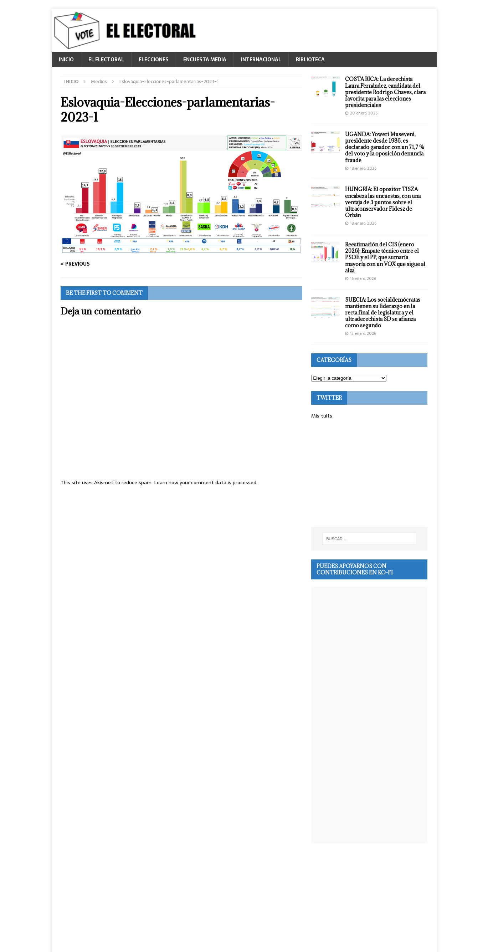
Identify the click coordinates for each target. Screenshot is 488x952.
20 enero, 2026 (363, 113)
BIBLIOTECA (310, 59)
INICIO (66, 59)
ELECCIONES (154, 59)
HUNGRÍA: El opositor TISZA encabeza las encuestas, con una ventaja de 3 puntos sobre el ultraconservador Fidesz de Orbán (383, 202)
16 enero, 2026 (363, 278)
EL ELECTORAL (106, 59)
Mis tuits (321, 416)
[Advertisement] (369, 473)
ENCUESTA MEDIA (204, 59)
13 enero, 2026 (363, 333)
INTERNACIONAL (261, 59)
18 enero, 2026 (363, 168)
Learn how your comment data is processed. (205, 482)
